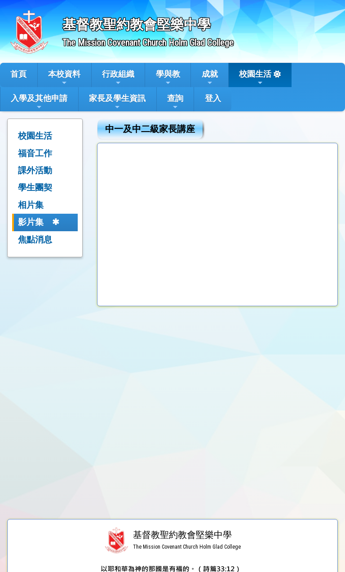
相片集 (31, 205)
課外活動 (35, 170)
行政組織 (118, 77)
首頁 (18, 74)
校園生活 (255, 77)
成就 (210, 77)
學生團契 (35, 187)
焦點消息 (35, 239)
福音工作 (35, 153)
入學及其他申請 (39, 101)
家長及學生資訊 (117, 101)
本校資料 (64, 77)
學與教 (168, 77)
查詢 (175, 101)
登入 (213, 98)
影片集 (31, 222)
